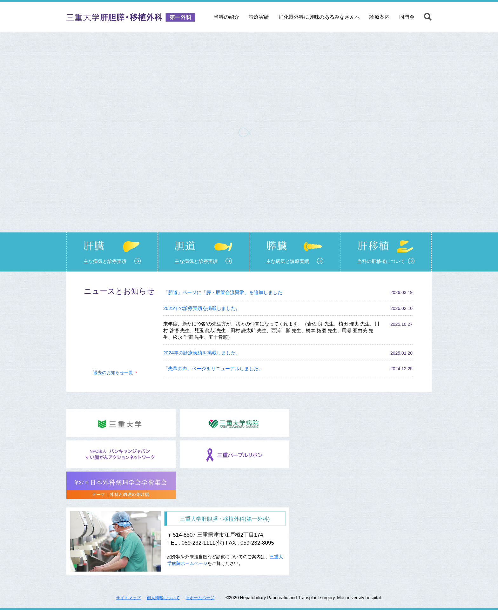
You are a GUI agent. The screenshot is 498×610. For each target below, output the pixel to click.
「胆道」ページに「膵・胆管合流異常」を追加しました (222, 292)
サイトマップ (128, 597)
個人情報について (163, 597)
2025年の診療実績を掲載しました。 (201, 308)
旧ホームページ (199, 597)
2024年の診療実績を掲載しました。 (201, 352)
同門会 (406, 17)
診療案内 (379, 17)
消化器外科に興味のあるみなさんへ (319, 17)
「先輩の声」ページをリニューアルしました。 (213, 368)
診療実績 (259, 17)
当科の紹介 (226, 17)
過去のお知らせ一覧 (113, 372)
